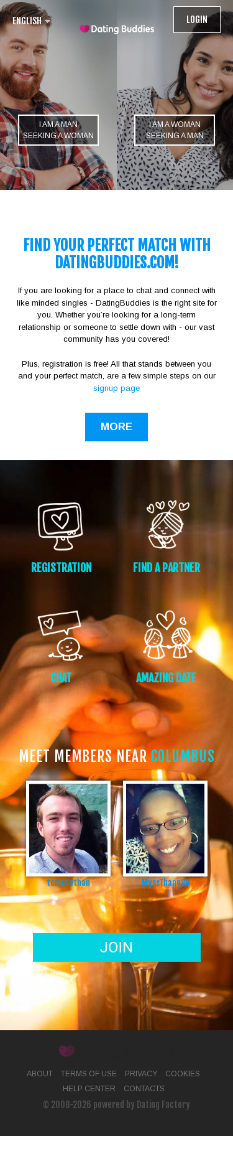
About (40, 1073)
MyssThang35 (166, 882)
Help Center (89, 1088)
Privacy (141, 1073)
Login (197, 20)
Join (116, 947)
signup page (116, 388)
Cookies (182, 1073)
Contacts (144, 1088)
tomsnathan (68, 882)
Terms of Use (89, 1073)
